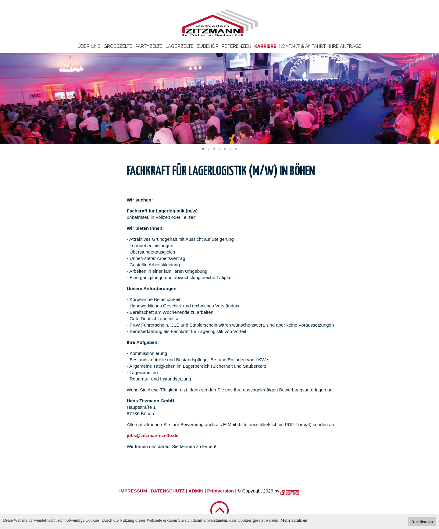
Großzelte (117, 46)
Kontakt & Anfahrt (302, 46)
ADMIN (195, 490)
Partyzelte (148, 46)
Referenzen (236, 46)
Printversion (220, 490)
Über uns (88, 46)
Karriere (265, 46)
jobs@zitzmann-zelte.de (153, 435)
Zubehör (208, 46)
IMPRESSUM (133, 490)
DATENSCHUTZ (167, 490)
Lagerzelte (180, 46)
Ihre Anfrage (345, 46)
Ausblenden (422, 521)
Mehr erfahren (294, 520)
